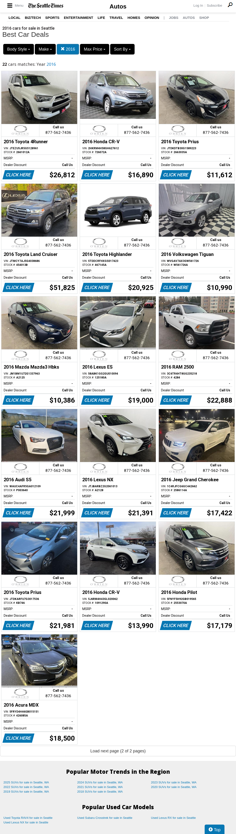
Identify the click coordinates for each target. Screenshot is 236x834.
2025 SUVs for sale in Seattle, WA (26, 782)
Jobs (173, 18)
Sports (52, 18)
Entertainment (78, 18)
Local (15, 18)
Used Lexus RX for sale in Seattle (173, 818)
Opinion (152, 18)
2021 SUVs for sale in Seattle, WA (100, 787)
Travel (116, 18)
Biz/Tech (33, 18)
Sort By (122, 49)
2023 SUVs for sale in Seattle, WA (174, 782)
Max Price (94, 49)
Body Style (18, 49)
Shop (204, 18)
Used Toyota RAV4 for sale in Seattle (28, 818)
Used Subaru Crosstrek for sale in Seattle (104, 818)
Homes (133, 18)
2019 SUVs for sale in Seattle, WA (26, 791)
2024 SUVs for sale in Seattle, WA (100, 782)
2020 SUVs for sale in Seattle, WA (174, 787)
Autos (118, 6)
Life (101, 18)
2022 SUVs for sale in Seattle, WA (26, 787)
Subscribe (214, 5)
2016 (68, 49)
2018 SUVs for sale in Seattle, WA (100, 791)
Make (45, 49)
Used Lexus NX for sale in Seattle (25, 822)
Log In (198, 5)
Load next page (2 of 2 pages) (118, 751)
